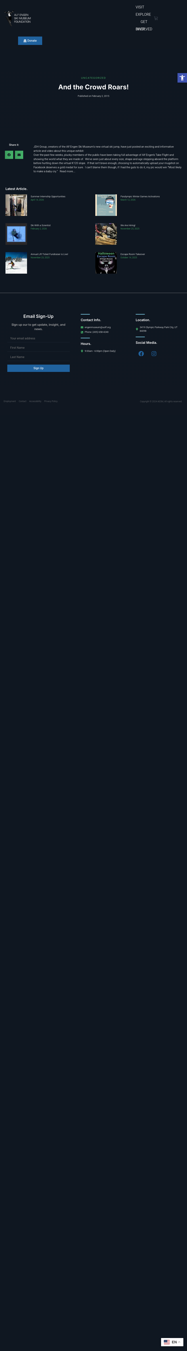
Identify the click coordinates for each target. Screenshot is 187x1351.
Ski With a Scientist (41, 225)
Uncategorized (93, 77)
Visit (140, 7)
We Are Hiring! (128, 225)
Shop (140, 29)
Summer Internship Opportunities (48, 196)
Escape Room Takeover (133, 254)
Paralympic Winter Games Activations (140, 196)
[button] (182, 78)
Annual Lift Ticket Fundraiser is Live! (49, 254)
